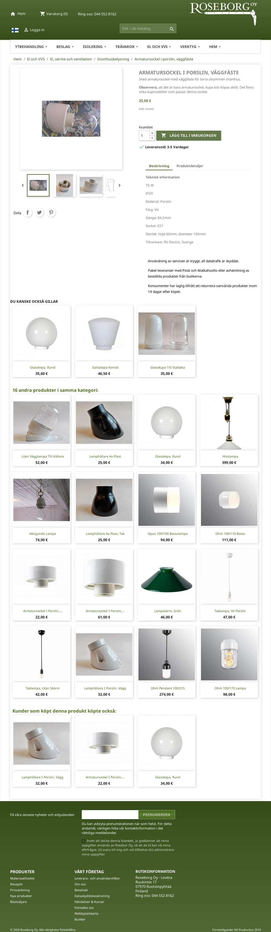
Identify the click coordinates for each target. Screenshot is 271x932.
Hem (21, 13)
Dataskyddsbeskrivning (92, 896)
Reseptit (16, 884)
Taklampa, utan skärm (43, 688)
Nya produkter (21, 896)
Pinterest (51, 212)
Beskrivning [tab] (159, 166)
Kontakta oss (84, 907)
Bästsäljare (18, 902)
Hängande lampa (42, 533)
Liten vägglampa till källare (42, 456)
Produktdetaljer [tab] (190, 166)
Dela (27, 212)
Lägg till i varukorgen (188, 136)
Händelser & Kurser (89, 902)
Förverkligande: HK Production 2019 (236, 930)
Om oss (80, 884)
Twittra (39, 212)
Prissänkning (20, 890)
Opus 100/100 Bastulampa (168, 533)
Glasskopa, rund (42, 367)
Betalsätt (81, 890)
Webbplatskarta (86, 913)
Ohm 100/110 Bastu (230, 533)
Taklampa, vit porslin (230, 611)
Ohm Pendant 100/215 (168, 688)
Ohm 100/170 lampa (230, 688)
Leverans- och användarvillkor (97, 878)
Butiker (80, 919)
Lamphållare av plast (105, 456)
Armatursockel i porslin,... (42, 611)
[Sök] (148, 28)
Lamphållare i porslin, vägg (105, 688)
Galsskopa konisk (105, 367)
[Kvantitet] (144, 136)
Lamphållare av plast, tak (105, 533)
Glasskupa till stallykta (167, 367)
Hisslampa (230, 456)
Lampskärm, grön (167, 611)
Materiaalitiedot (22, 878)
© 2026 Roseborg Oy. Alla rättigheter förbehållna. (43, 930)
